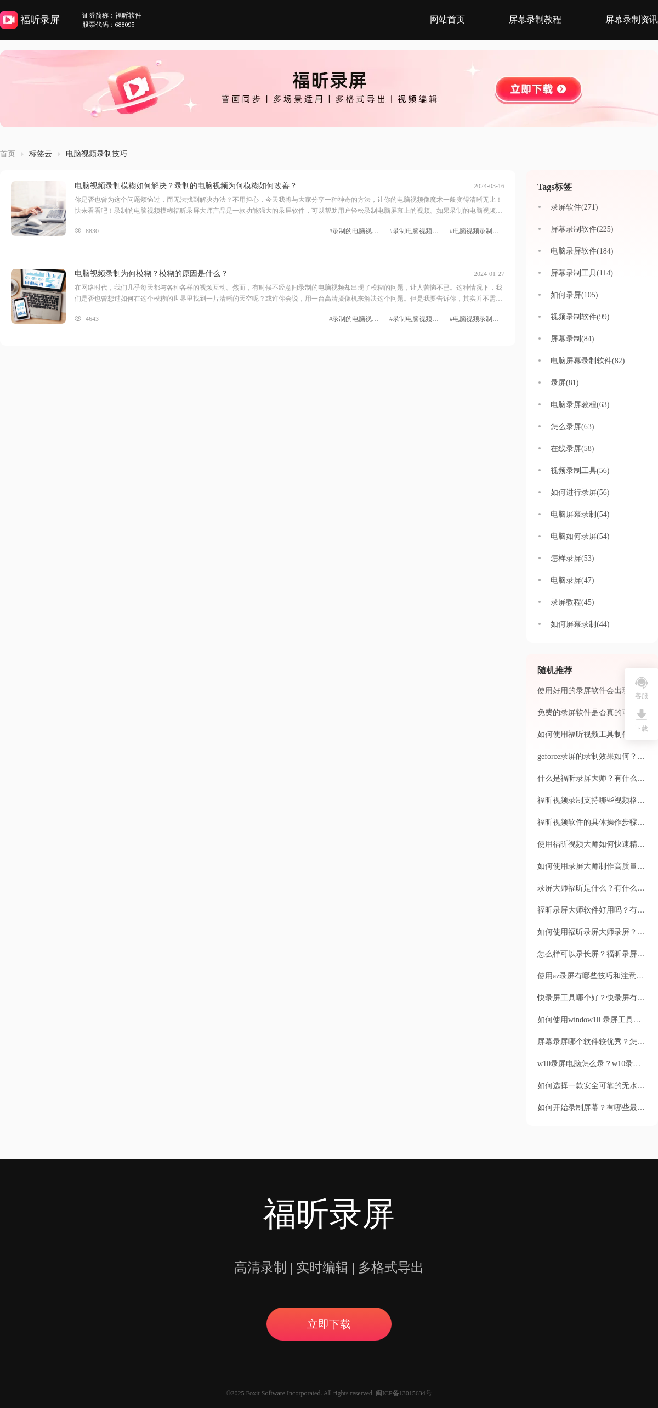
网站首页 (447, 19)
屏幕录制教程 (535, 19)
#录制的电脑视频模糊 (356, 231)
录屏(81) (564, 383)
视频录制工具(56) (580, 470)
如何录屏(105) (574, 295)
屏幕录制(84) (572, 339)
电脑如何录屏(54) (580, 536)
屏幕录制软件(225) (582, 229)
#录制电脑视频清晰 (416, 231)
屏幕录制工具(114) (582, 273)
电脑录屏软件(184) (582, 251)
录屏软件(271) (574, 207)
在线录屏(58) (572, 448)
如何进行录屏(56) (580, 492)
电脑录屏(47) (572, 580)
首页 (7, 154)
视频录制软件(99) (580, 317)
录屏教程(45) (572, 602)
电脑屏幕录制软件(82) (588, 361)
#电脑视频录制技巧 (477, 231)
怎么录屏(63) (572, 427)
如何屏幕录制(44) (580, 624)
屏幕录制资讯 (631, 19)
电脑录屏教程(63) (580, 405)
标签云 (40, 154)
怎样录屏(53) (572, 558)
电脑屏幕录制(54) (580, 514)
